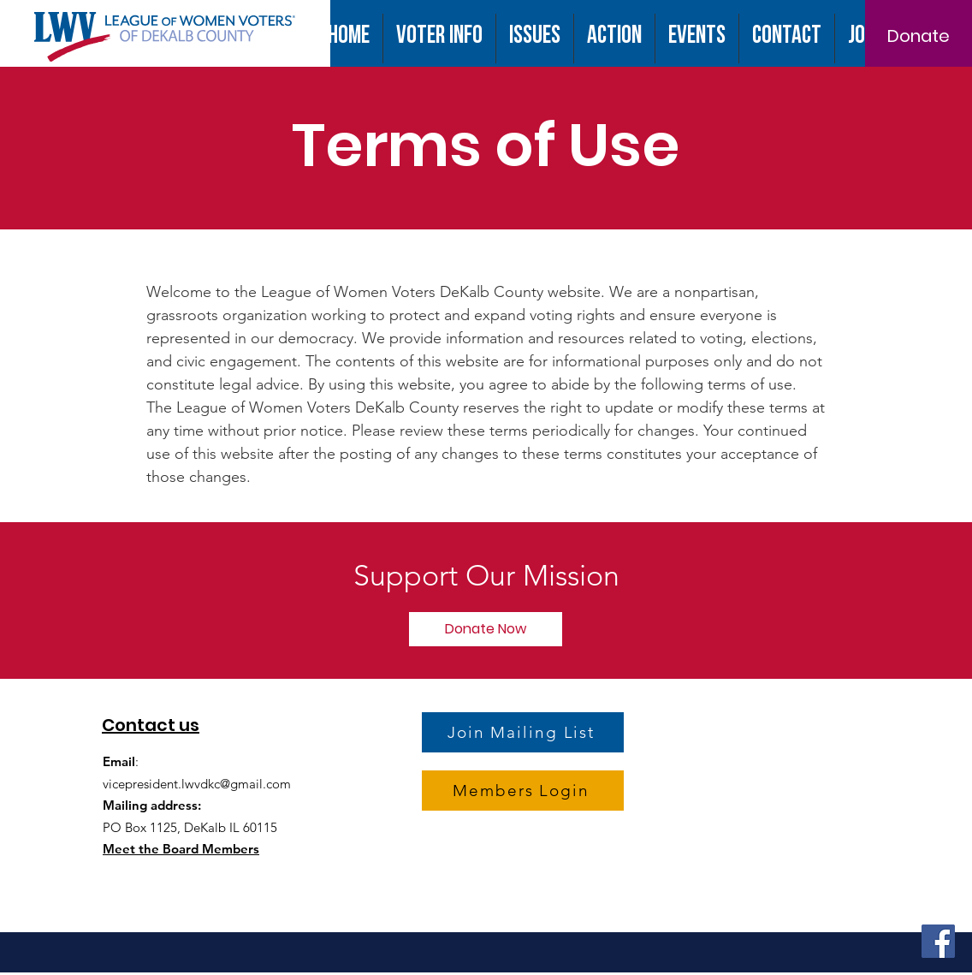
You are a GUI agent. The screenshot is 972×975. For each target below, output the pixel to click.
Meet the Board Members (181, 849)
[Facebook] (938, 941)
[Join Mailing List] (523, 732)
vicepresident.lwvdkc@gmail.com (197, 784)
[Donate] (918, 36)
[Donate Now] (485, 629)
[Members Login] (523, 790)
